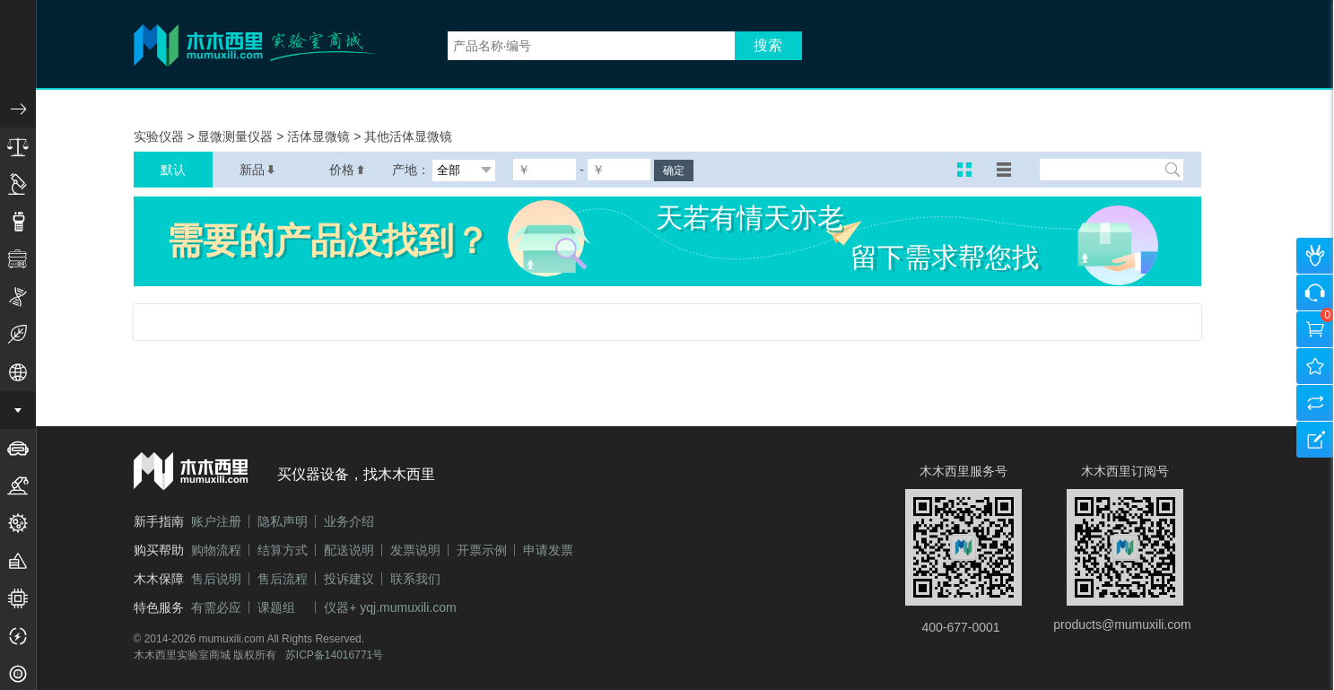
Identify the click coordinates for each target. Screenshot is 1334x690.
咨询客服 (1315, 292)
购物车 (1315, 329)
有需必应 (216, 607)
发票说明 (415, 550)
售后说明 (216, 578)
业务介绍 (349, 521)
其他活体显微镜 (408, 136)
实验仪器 (160, 136)
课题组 (276, 607)
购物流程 (216, 550)
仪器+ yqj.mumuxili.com (390, 607)
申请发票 (548, 550)
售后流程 (282, 578)
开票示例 (482, 550)
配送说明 (349, 550)
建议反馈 (1315, 440)
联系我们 (415, 578)
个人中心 (1315, 256)
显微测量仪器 (236, 136)
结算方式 (282, 550)
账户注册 (216, 521)
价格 (347, 169)
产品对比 (1315, 403)
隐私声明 (282, 521)
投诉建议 (349, 578)
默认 (173, 169)
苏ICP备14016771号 (334, 655)
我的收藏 (1315, 366)
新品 (257, 169)
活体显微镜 (320, 136)
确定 (673, 170)
